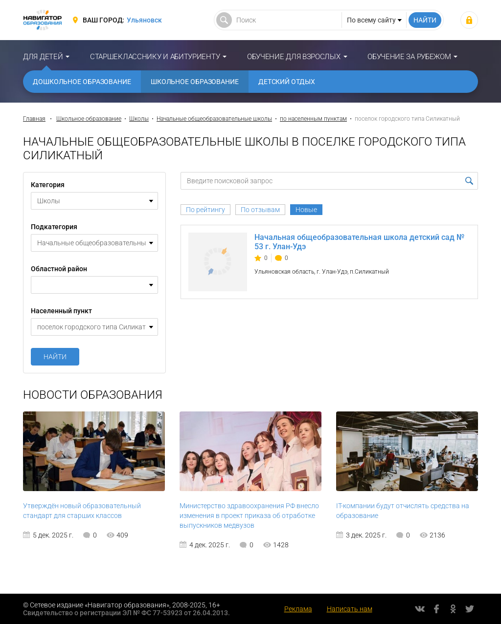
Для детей (43, 56)
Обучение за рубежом (409, 56)
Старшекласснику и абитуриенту (155, 56)
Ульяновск (144, 20)
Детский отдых (286, 82)
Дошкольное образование (82, 82)
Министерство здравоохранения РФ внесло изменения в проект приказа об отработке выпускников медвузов (249, 515)
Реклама (298, 609)
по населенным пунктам (313, 118)
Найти (55, 357)
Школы (139, 118)
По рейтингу (205, 210)
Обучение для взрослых (294, 56)
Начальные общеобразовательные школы (214, 118)
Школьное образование (195, 82)
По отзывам (260, 210)
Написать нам (349, 609)
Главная (34, 118)
